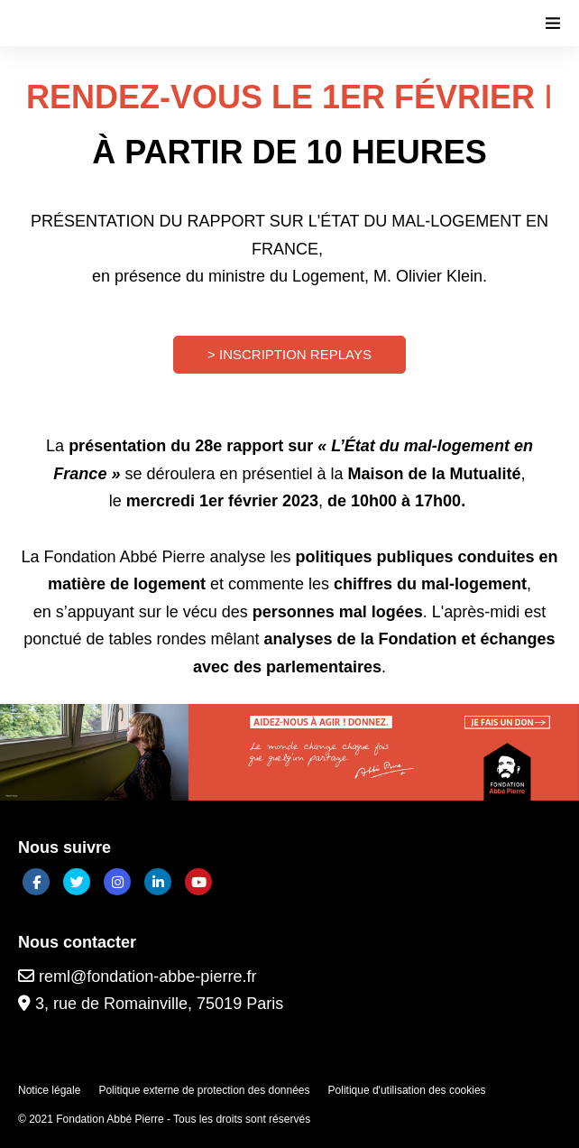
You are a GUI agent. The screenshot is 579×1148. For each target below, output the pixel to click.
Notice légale (49, 1090)
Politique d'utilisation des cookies (407, 1090)
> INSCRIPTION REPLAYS (289, 354)
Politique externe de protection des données (203, 1090)
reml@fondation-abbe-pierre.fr (137, 976)
